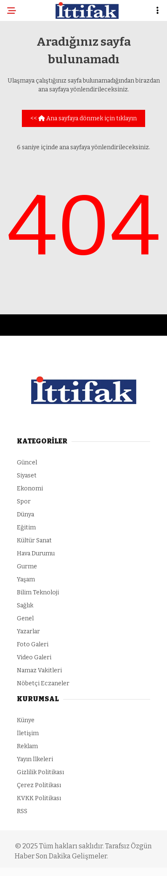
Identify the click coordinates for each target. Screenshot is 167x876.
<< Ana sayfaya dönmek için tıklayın (83, 118)
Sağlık (25, 605)
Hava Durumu (36, 553)
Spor (24, 501)
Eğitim (26, 527)
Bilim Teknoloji (38, 592)
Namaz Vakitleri (39, 670)
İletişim (28, 733)
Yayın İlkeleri (35, 759)
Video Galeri (34, 657)
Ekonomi (30, 488)
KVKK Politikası (39, 798)
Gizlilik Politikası (40, 772)
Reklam (27, 746)
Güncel (27, 462)
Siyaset (27, 475)
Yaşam (26, 579)
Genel (25, 618)
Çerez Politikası (39, 785)
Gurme (27, 566)
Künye (25, 720)
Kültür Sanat (34, 540)
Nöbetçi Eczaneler (43, 683)
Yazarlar (28, 631)
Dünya (25, 514)
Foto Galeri (32, 644)
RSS (22, 811)
